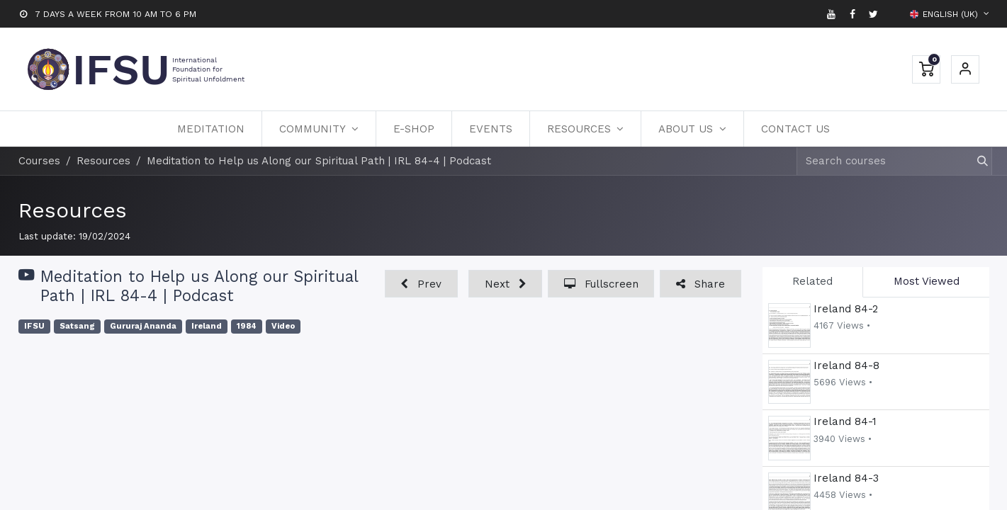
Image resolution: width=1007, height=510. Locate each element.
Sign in (965, 69)
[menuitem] (211, 129)
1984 (247, 326)
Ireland (206, 326)
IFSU (34, 326)
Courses (39, 160)
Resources (72, 210)
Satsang (77, 326)
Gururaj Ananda (143, 326)
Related (812, 281)
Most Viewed (927, 281)
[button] (421, 284)
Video (283, 326)
